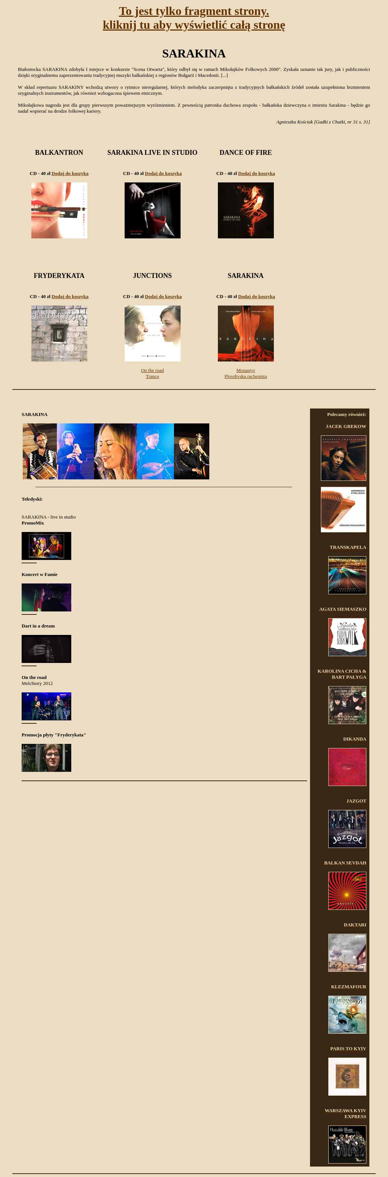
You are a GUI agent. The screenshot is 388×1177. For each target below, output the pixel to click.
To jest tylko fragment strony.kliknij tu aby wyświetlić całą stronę (194, 17)
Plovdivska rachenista (246, 376)
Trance (152, 376)
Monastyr (246, 370)
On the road (152, 370)
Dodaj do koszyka (69, 173)
